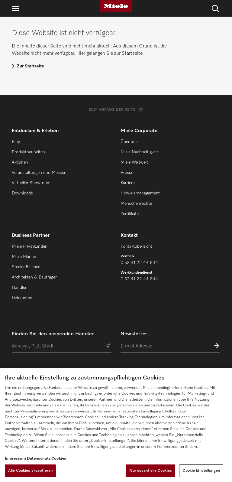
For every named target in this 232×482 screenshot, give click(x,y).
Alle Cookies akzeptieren (30, 471)
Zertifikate (130, 214)
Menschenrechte (136, 203)
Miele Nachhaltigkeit (139, 152)
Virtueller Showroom (31, 183)
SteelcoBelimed (26, 267)
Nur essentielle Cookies (150, 471)
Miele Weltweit (134, 162)
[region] (116, 425)
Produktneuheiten (28, 152)
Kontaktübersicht (136, 246)
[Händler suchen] (108, 346)
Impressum (15, 459)
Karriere (128, 183)
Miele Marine (24, 257)
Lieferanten (22, 298)
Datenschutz (38, 459)
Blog (16, 142)
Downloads (22, 193)
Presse (127, 173)
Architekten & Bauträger (34, 277)
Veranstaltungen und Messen (39, 173)
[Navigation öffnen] (15, 8)
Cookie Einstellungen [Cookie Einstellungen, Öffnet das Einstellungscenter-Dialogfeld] (201, 471)
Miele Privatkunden (29, 246)
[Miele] (116, 6)
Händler (19, 287)
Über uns (129, 142)
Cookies (58, 459)
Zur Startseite (30, 66)
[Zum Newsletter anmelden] (216, 346)
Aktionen (20, 162)
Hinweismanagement (140, 193)
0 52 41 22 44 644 (139, 263)
